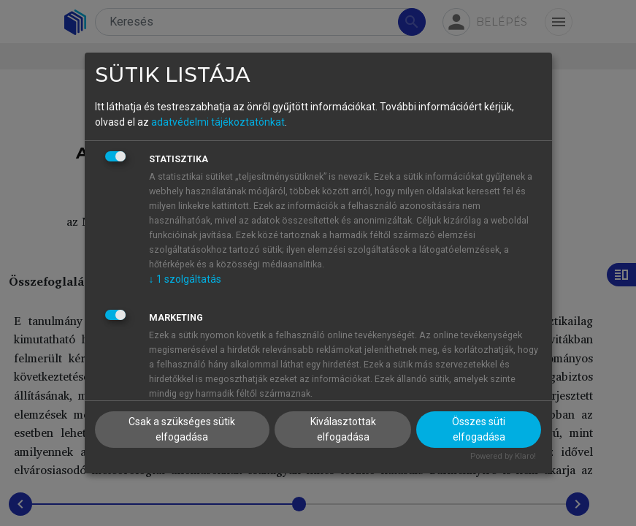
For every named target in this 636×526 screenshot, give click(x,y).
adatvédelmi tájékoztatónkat (218, 122)
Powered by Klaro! (503, 456)
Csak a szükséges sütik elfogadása (182, 429)
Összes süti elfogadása (478, 429)
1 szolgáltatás (185, 279)
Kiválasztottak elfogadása (343, 429)
